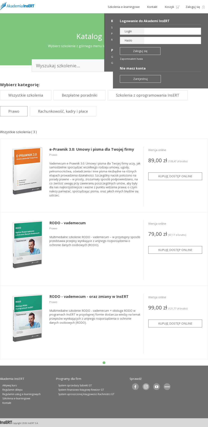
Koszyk (169, 7)
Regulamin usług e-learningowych (21, 394)
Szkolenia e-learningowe (124, 7)
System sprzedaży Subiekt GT (75, 385)
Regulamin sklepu (12, 389)
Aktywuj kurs (9, 385)
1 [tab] (104, 363)
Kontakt (152, 7)
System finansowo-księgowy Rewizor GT (81, 389)
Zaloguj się (193, 7)
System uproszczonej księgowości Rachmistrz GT (86, 394)
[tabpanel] (104, 175)
